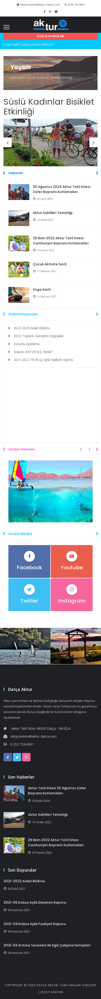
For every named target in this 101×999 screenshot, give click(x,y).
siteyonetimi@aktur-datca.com (38, 4)
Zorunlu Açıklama (26, 344)
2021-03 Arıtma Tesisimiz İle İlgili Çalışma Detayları (47, 945)
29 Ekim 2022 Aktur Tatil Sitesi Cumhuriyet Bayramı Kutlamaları (61, 241)
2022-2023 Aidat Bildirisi (31, 328)
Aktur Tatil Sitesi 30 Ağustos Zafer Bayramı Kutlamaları (57, 791)
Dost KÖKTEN (52, 992)
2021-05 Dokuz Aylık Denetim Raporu (34, 902)
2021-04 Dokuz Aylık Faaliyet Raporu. (35, 924)
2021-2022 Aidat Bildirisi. (24, 881)
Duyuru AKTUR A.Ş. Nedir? (33, 352)
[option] (50, 142)
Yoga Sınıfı (42, 289)
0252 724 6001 (75, 4)
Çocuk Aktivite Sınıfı (50, 264)
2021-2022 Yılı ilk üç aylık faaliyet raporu (43, 359)
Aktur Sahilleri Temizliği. (53, 212)
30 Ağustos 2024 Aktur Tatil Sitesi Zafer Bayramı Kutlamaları (62, 189)
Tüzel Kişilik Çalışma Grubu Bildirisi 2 (28, 44)
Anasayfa (17, 77)
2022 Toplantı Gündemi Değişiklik (38, 336)
